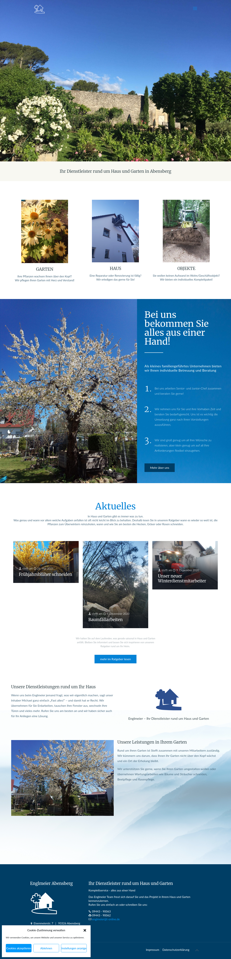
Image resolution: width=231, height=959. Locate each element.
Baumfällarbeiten (105, 619)
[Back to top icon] (197, 950)
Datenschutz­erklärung (175, 949)
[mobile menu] (195, 8)
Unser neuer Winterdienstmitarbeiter (182, 578)
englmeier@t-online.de (106, 919)
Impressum (152, 949)
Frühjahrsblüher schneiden (45, 574)
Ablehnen (46, 948)
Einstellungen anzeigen (74, 948)
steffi (25, 568)
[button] (85, 930)
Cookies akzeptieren (18, 948)
